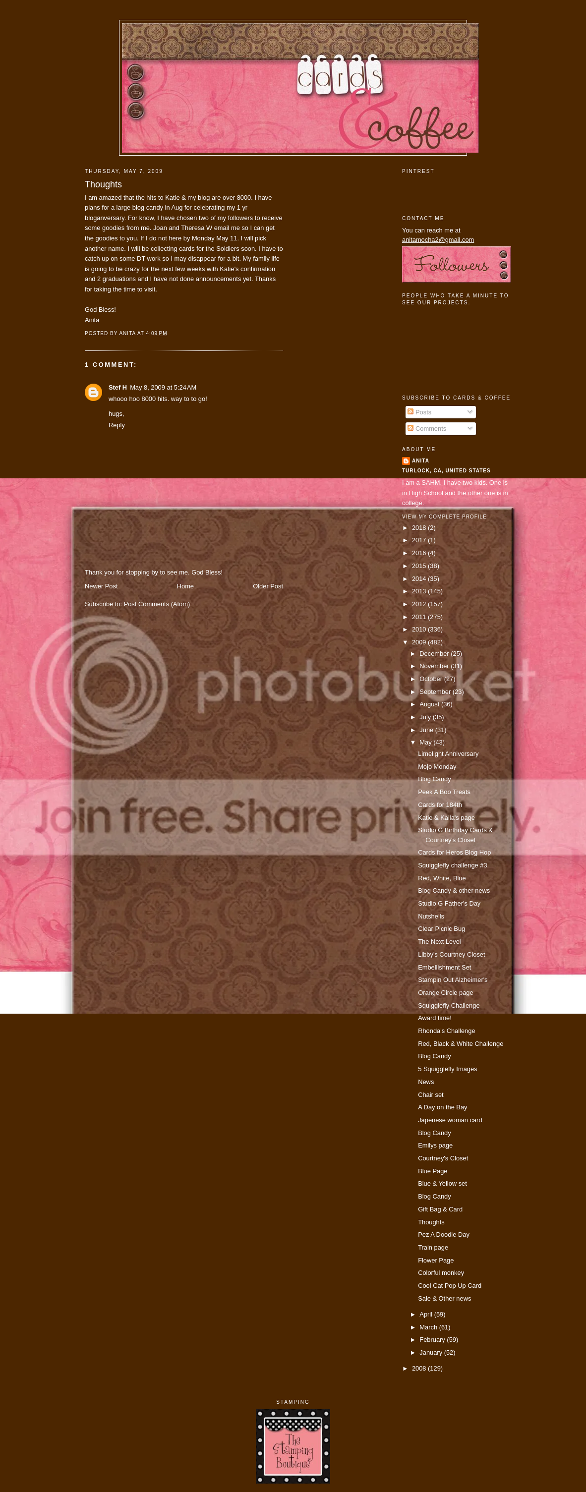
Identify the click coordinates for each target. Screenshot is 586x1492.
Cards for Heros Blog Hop (454, 852)
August (430, 704)
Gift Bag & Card (440, 1209)
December (435, 653)
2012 (420, 604)
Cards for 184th (440, 804)
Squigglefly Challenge (448, 1005)
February (433, 1339)
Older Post (268, 586)
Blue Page (432, 1171)
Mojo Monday (437, 766)
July (425, 717)
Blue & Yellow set (442, 1183)
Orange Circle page (445, 992)
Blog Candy (434, 779)
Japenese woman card (450, 1120)
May (426, 742)
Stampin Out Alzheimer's (452, 979)
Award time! (435, 1018)
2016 (420, 553)
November (435, 666)
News (426, 1082)
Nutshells (431, 916)
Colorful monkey (441, 1272)
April (426, 1314)
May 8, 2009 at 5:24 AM (163, 387)
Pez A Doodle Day (443, 1234)
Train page (433, 1247)
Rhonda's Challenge (446, 1030)
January (431, 1352)
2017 (420, 540)
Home (185, 586)
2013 (420, 591)
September (435, 691)
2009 (420, 642)
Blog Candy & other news (454, 890)
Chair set (430, 1094)
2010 (420, 629)
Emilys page (435, 1145)
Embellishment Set (444, 967)
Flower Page (436, 1260)
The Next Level (439, 941)
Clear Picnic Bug (441, 928)
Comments (427, 428)
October (431, 679)
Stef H (118, 387)
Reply (117, 425)
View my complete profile (444, 516)
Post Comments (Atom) (157, 604)
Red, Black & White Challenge (460, 1043)
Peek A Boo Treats (444, 792)
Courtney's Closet (443, 1158)
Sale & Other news (444, 1298)
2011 (420, 617)
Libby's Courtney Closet (451, 954)
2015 (420, 566)
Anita (420, 460)
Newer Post (101, 586)
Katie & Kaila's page (446, 817)
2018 (420, 527)
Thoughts (103, 184)
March (429, 1327)
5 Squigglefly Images (447, 1069)
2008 (420, 1368)
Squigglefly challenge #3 (452, 865)
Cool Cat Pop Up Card (449, 1285)
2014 (420, 578)
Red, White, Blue (442, 878)
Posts (419, 412)
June (427, 730)
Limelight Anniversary (448, 753)
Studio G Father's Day (449, 903)
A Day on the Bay (442, 1107)
